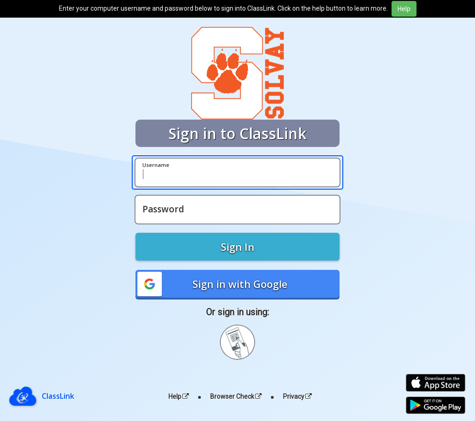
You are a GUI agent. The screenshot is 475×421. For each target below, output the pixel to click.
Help (178, 396)
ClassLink (58, 396)
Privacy (297, 396)
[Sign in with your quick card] (237, 342)
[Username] (237, 172)
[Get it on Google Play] (435, 405)
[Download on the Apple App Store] (435, 382)
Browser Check (236, 396)
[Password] (237, 209)
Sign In (237, 247)
